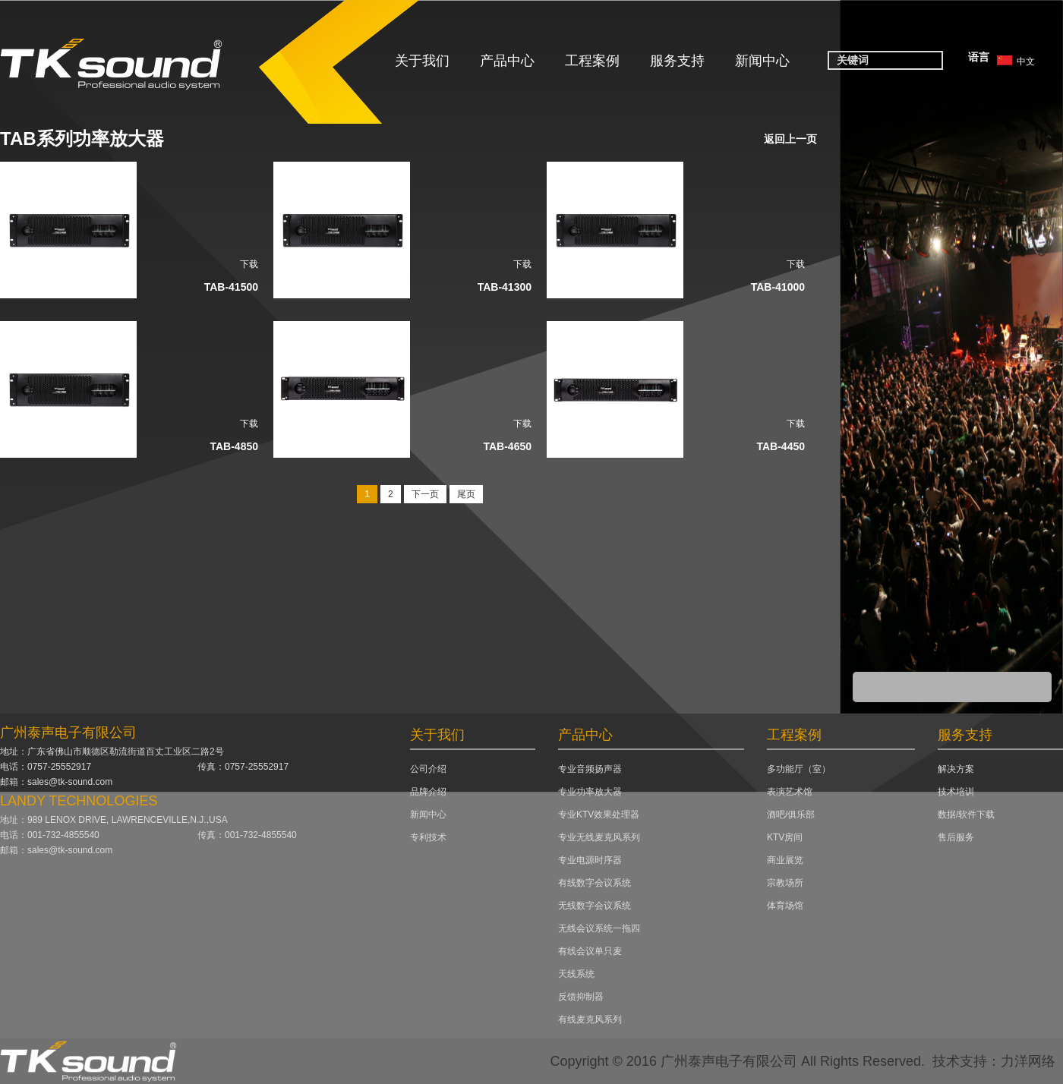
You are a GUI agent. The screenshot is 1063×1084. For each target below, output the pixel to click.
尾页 (466, 494)
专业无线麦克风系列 (599, 837)
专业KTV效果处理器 (598, 814)
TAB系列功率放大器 (82, 138)
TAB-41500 (231, 287)
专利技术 (428, 837)
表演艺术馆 (789, 791)
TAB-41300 (505, 287)
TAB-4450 (780, 446)
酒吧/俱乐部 (791, 814)
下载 (249, 264)
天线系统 (576, 974)
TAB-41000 (778, 287)
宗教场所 (785, 883)
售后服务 (956, 837)
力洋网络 (1028, 1061)
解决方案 (956, 769)
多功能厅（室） (799, 769)
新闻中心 (762, 60)
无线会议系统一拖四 (599, 928)
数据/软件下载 (966, 814)
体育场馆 (785, 905)
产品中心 (507, 60)
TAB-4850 (234, 446)
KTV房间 (785, 837)
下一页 (425, 494)
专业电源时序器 (590, 860)
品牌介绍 (428, 791)
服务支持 (677, 60)
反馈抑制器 (581, 996)
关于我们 (422, 60)
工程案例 (592, 60)
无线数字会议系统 (594, 905)
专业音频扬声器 (590, 769)
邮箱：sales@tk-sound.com (56, 782)
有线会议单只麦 (590, 951)
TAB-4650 (507, 446)
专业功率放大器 (590, 791)
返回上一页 (790, 139)
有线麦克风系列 (590, 1019)
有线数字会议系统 (594, 883)
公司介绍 (428, 769)
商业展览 (785, 860)
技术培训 (956, 791)
